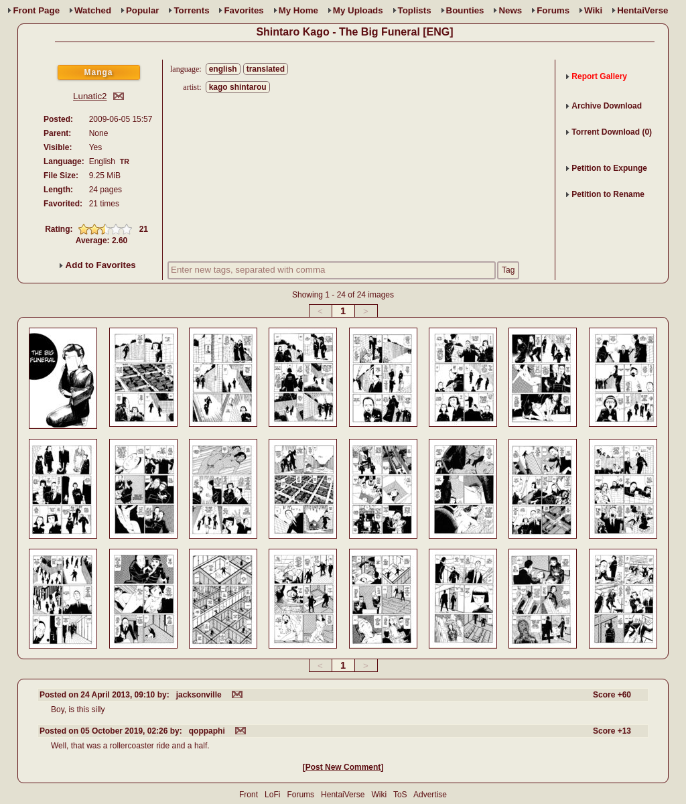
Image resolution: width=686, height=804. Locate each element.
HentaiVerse (642, 10)
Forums (553, 10)
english (223, 69)
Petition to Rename (607, 194)
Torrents (191, 10)
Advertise (430, 794)
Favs (243, 10)
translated (266, 69)
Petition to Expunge (609, 168)
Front (36, 10)
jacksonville (199, 694)
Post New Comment (343, 767)
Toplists (414, 10)
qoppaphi (207, 731)
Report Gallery (599, 76)
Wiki (593, 10)
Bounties (465, 10)
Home (298, 10)
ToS (400, 794)
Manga (98, 72)
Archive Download (606, 106)
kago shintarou (238, 87)
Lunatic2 (90, 96)
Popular (142, 10)
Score (612, 694)
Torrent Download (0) (611, 132)
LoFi (272, 794)
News (510, 10)
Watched (92, 10)
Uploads (358, 10)
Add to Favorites (97, 265)
